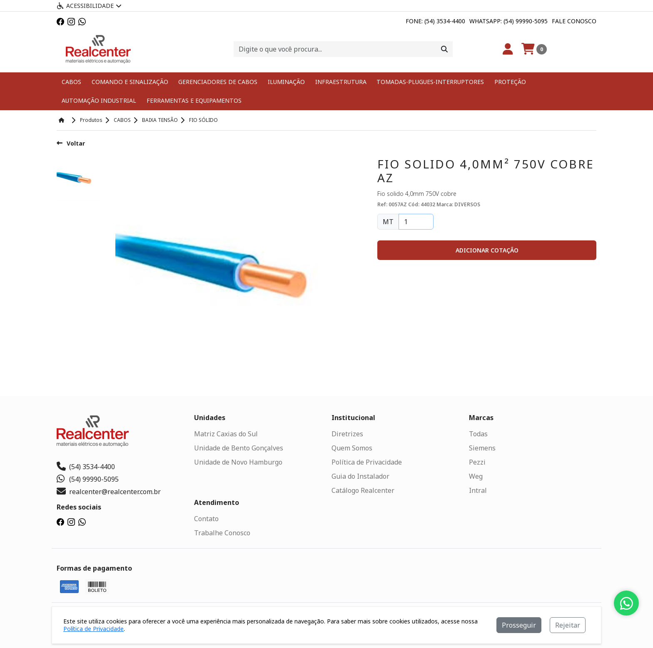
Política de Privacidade (366, 461)
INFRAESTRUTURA (339, 82)
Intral (478, 490)
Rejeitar (567, 625)
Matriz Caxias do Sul (226, 433)
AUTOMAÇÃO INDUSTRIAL (98, 100)
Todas (478, 433)
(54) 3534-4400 (86, 466)
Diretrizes (347, 433)
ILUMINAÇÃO (285, 82)
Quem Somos (351, 447)
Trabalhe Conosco (222, 532)
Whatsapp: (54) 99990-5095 (508, 21)
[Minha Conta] (508, 49)
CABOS (71, 82)
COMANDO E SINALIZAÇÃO (129, 82)
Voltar (71, 143)
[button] (486, 250)
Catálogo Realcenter (362, 490)
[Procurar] (444, 49)
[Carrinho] (534, 49)
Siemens (482, 447)
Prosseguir (519, 625)
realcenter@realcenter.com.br (109, 491)
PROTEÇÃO (506, 82)
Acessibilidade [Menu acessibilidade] (89, 6)
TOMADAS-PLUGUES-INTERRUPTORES (427, 82)
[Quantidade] (416, 221)
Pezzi (477, 461)
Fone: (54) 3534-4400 (435, 21)
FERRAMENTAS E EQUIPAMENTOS (192, 100)
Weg (476, 475)
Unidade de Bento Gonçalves (238, 447)
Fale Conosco (574, 21)
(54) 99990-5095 (88, 479)
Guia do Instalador (360, 475)
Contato (206, 518)
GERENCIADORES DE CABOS (217, 82)
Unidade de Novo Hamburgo (238, 461)
